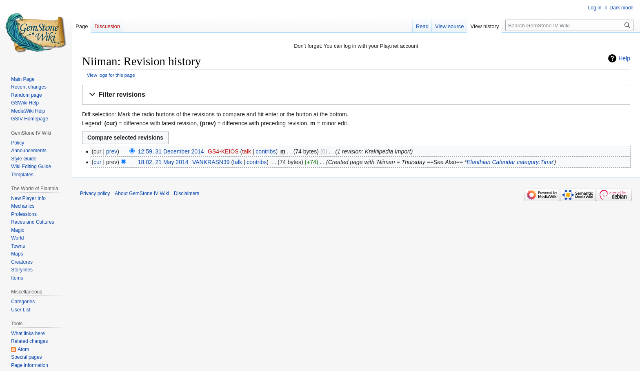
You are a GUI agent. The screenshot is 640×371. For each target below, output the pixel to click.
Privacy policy (95, 193)
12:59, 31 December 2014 (171, 151)
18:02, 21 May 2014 (163, 162)
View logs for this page (111, 75)
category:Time (535, 162)
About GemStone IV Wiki (142, 193)
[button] (356, 95)
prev (111, 151)
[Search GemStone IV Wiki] (569, 25)
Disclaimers (186, 193)
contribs (266, 151)
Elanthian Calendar (491, 162)
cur (97, 162)
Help (624, 58)
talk (246, 151)
